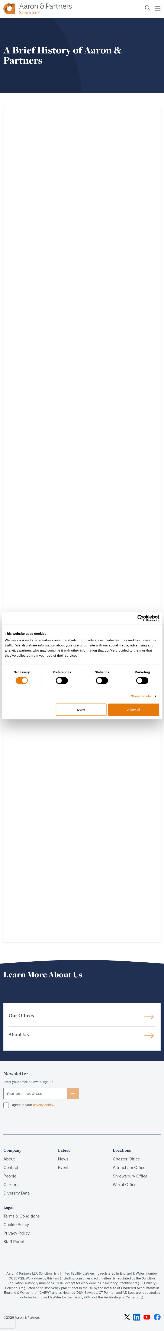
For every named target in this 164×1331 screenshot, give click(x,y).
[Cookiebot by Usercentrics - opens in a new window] (140, 618)
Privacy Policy (16, 1233)
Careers (10, 1184)
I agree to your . (32, 1105)
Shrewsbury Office (130, 1176)
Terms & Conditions (21, 1216)
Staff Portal (13, 1241)
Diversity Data (16, 1193)
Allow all (133, 709)
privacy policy (43, 1104)
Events (64, 1167)
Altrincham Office (129, 1167)
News (63, 1159)
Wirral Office (124, 1184)
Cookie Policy (16, 1224)
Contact (10, 1167)
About (9, 1159)
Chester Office (126, 1159)
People (9, 1176)
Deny (81, 709)
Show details (141, 696)
